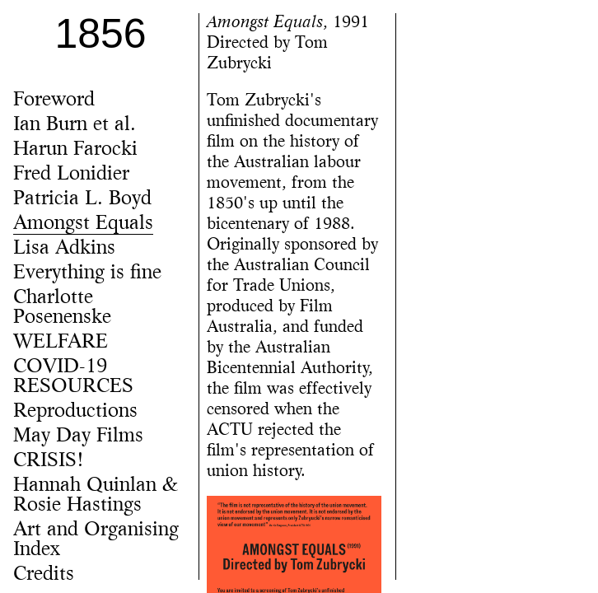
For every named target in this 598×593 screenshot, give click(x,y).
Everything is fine (87, 273)
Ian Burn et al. (74, 125)
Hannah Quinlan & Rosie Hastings (96, 496)
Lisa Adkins (64, 249)
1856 (100, 34)
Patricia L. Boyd (82, 199)
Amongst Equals (83, 224)
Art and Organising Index (96, 540)
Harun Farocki (75, 150)
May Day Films (78, 436)
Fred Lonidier (71, 174)
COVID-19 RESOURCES (73, 377)
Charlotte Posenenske (62, 308)
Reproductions (75, 412)
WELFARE (60, 343)
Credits (43, 575)
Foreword (54, 100)
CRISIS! (48, 461)
